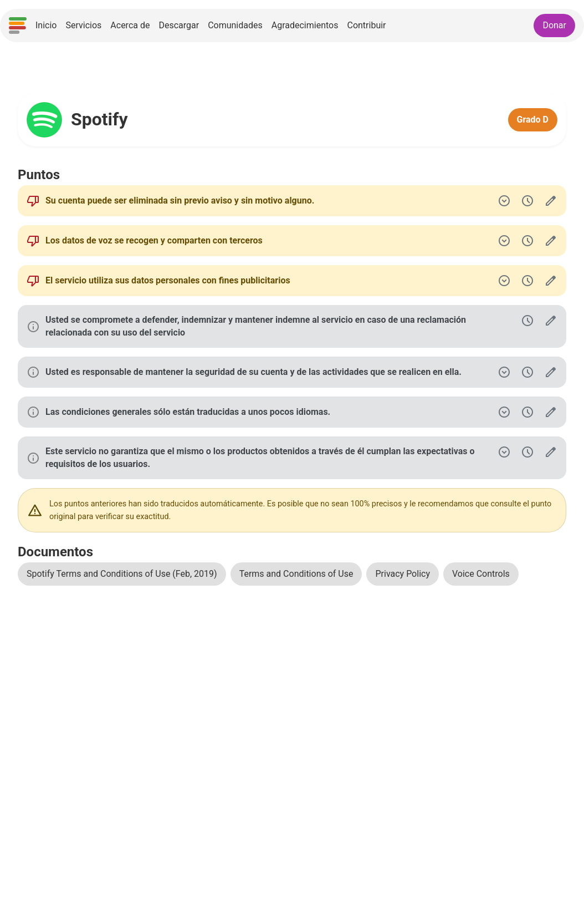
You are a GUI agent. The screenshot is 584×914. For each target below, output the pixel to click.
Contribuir (366, 25)
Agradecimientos (305, 25)
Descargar (178, 25)
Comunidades (235, 25)
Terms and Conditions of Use (296, 573)
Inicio (46, 25)
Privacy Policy (402, 573)
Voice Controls (481, 573)
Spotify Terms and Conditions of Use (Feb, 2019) (122, 573)
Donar (554, 25)
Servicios (83, 25)
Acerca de (130, 25)
